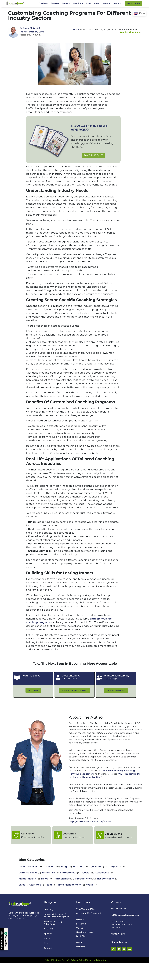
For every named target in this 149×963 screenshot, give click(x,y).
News (44, 878)
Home (76, 29)
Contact (117, 3)
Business (78, 866)
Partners (80, 947)
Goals (85, 872)
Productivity (83, 878)
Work (89, 884)
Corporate (115, 866)
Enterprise (48, 872)
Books (66, 3)
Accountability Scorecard (88, 913)
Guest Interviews (84, 932)
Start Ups (35, 884)
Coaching (43, 3)
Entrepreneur (68, 872)
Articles (49, 866)
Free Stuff (81, 924)
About (97, 3)
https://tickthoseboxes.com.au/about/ (90, 821)
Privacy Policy (78, 960)
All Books (48, 929)
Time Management (69, 884)
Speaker (55, 3)
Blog (88, 3)
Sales (22, 884)
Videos (79, 928)
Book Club (81, 936)
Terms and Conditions (97, 960)
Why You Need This (85, 909)
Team (48, 884)
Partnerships (62, 878)
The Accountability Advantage (53, 922)
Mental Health (27, 878)
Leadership (102, 872)
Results (78, 3)
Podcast (80, 920)
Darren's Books (28, 872)
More (106, 3)
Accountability (28, 866)
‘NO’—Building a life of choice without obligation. (56, 915)
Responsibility (106, 878)
